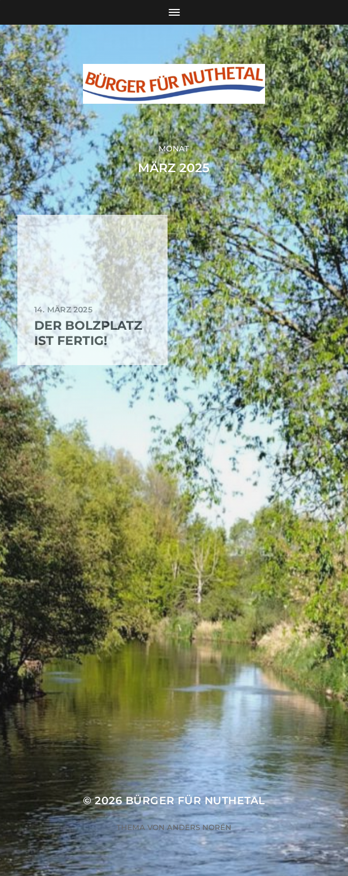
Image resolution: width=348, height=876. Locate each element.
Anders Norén (199, 827)
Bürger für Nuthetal (195, 800)
